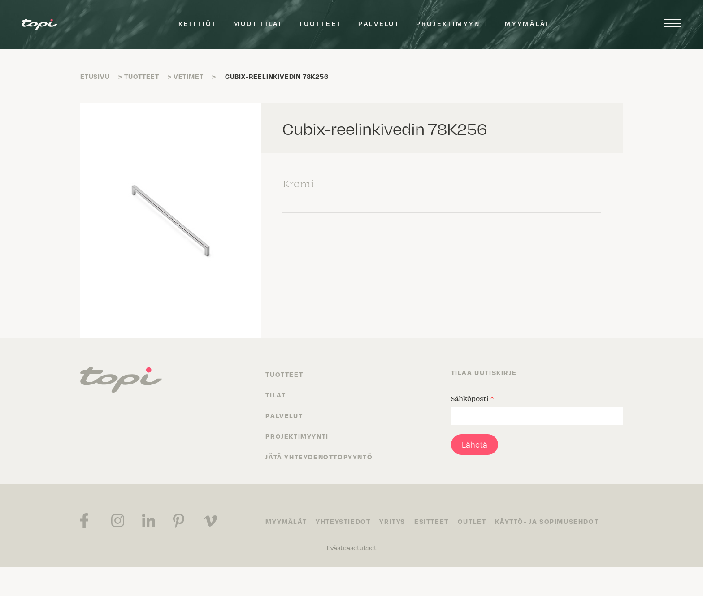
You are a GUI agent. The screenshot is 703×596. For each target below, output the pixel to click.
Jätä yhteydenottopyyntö (319, 457)
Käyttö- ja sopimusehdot (547, 521)
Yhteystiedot (343, 521)
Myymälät (527, 23)
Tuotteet (320, 23)
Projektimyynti (452, 23)
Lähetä (474, 444)
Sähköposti (472, 398)
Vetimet (189, 76)
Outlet (472, 521)
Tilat (275, 395)
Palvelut (379, 23)
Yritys (392, 521)
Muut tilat (257, 23)
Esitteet (431, 521)
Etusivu (95, 76)
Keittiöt (197, 23)
